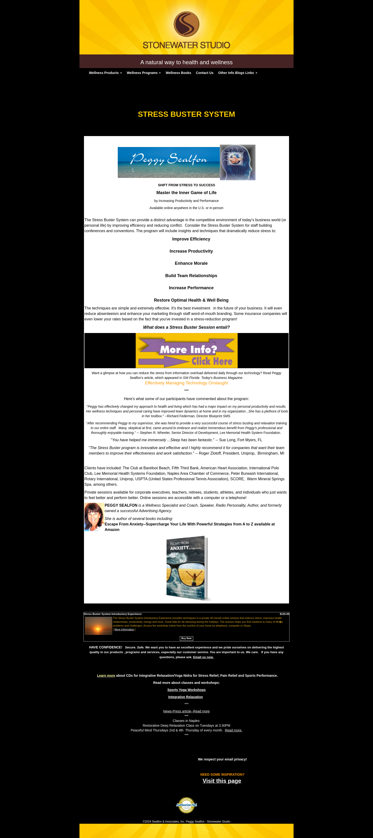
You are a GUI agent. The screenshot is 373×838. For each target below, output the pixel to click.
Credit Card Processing (186, 816)
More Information (124, 629)
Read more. (233, 730)
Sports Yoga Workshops (186, 690)
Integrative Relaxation (185, 697)
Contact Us (205, 73)
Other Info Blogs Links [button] (237, 73)
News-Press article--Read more (186, 711)
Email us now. (203, 657)
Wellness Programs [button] (144, 73)
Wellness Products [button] (105, 73)
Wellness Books (178, 73)
